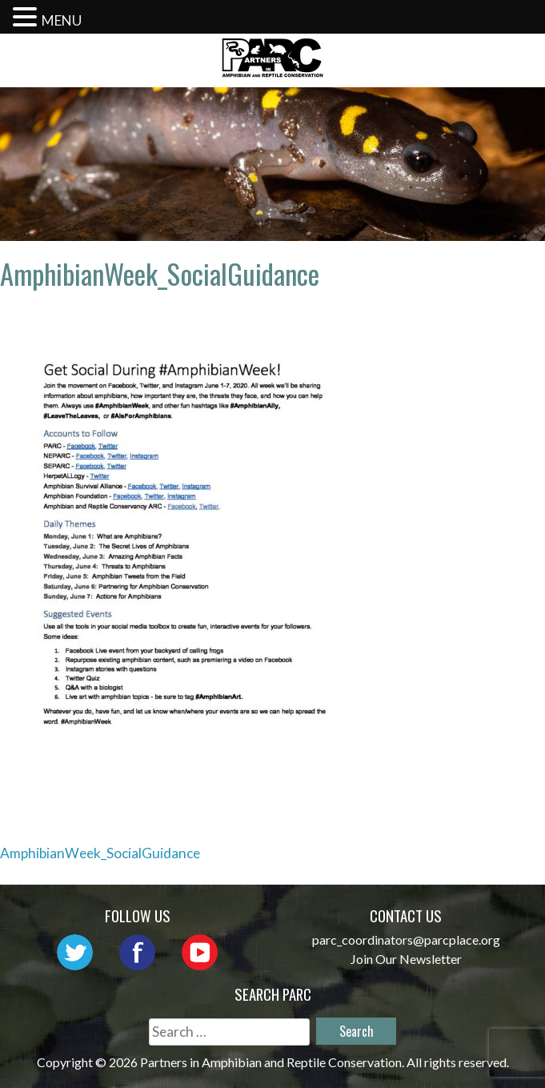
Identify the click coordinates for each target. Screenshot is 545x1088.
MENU (62, 20)
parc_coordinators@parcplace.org (406, 939)
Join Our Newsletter (406, 958)
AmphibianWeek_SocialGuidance (100, 853)
